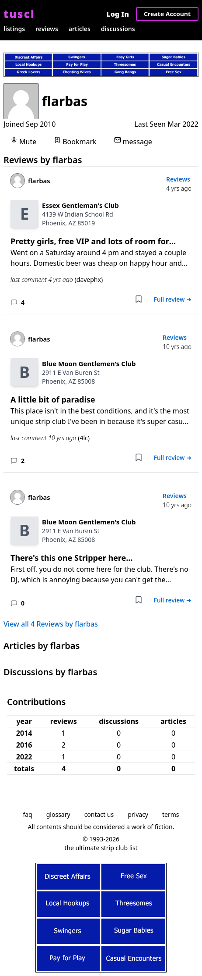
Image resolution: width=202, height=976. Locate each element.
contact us (99, 814)
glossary (58, 814)
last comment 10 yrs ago (50, 438)
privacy (138, 814)
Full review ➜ (172, 299)
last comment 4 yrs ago (56, 279)
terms (170, 814)
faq (27, 814)
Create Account (167, 14)
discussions (118, 29)
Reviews (178, 179)
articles (80, 29)
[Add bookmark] (138, 299)
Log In (117, 14)
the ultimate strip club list (100, 848)
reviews (46, 29)
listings (14, 29)
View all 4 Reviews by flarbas (50, 624)
